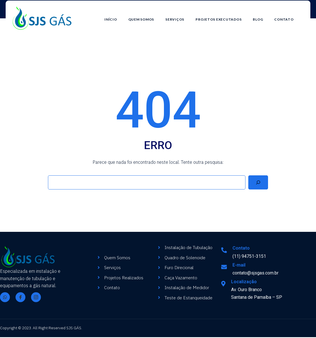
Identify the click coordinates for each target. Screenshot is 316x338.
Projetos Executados (224, 16)
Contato (289, 16)
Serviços (180, 16)
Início (116, 16)
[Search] (258, 183)
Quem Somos (147, 16)
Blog (263, 16)
